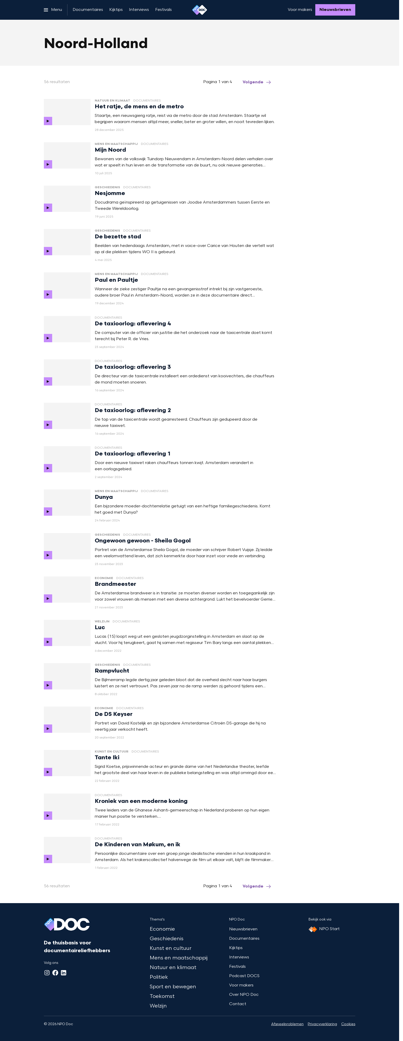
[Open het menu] (53, 10)
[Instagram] (47, 973)
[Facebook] (55, 973)
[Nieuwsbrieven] (335, 10)
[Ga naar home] (199, 10)
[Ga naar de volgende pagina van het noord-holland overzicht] (257, 82)
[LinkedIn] (63, 973)
